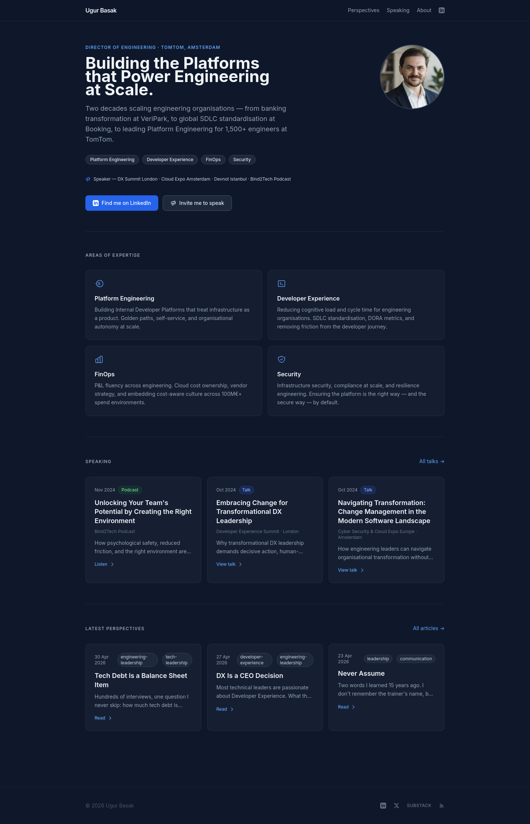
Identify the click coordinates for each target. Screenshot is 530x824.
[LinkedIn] (442, 10)
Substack (419, 805)
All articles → (429, 628)
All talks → (432, 461)
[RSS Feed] (442, 806)
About (424, 10)
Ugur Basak (101, 10)
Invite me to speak (197, 203)
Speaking (398, 10)
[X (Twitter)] (396, 806)
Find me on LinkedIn (122, 203)
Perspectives (363, 10)
